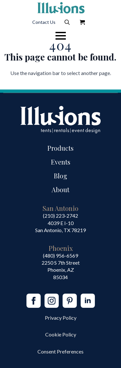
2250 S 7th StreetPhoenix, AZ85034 (61, 269)
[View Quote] (82, 22)
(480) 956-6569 (60, 255)
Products (60, 148)
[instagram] (52, 301)
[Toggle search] (67, 22)
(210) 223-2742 (60, 215)
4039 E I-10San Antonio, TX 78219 (60, 226)
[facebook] (33, 301)
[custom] (70, 301)
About (60, 189)
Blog (60, 175)
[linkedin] (88, 301)
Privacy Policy (60, 318)
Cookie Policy (60, 334)
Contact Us (43, 22)
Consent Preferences (60, 351)
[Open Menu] (60, 36)
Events (60, 161)
